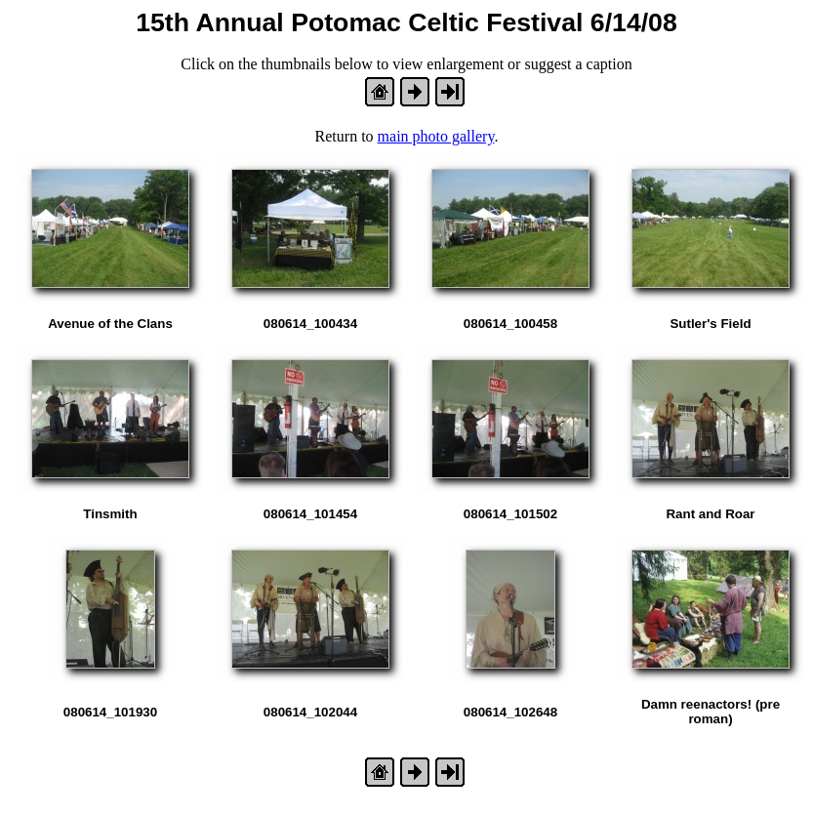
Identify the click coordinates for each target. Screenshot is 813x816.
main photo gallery (436, 136)
